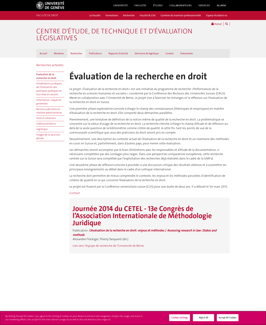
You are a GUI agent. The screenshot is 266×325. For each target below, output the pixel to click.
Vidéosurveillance (46, 123)
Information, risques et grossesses (48, 101)
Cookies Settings (179, 319)
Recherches (76, 53)
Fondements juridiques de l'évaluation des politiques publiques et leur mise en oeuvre (49, 89)
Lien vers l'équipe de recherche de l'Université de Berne (108, 246)
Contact (170, 53)
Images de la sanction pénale (48, 136)
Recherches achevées (50, 65)
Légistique (42, 129)
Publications (95, 53)
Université (120, 5)
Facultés (140, 5)
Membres (59, 53)
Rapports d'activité (118, 53)
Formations (112, 15)
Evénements (186, 53)
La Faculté (94, 15)
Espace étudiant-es (216, 15)
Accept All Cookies (227, 319)
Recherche (129, 15)
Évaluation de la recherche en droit (46, 76)
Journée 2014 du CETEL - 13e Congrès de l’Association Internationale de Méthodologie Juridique (142, 215)
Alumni (221, 5)
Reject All (203, 319)
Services (204, 5)
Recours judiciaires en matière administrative (49, 110)
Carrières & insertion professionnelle (181, 15)
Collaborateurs (180, 5)
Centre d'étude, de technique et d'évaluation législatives (114, 34)
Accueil (43, 53)
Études (158, 5)
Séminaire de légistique (147, 53)
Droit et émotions (46, 118)
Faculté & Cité (148, 15)
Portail (216, 24)
